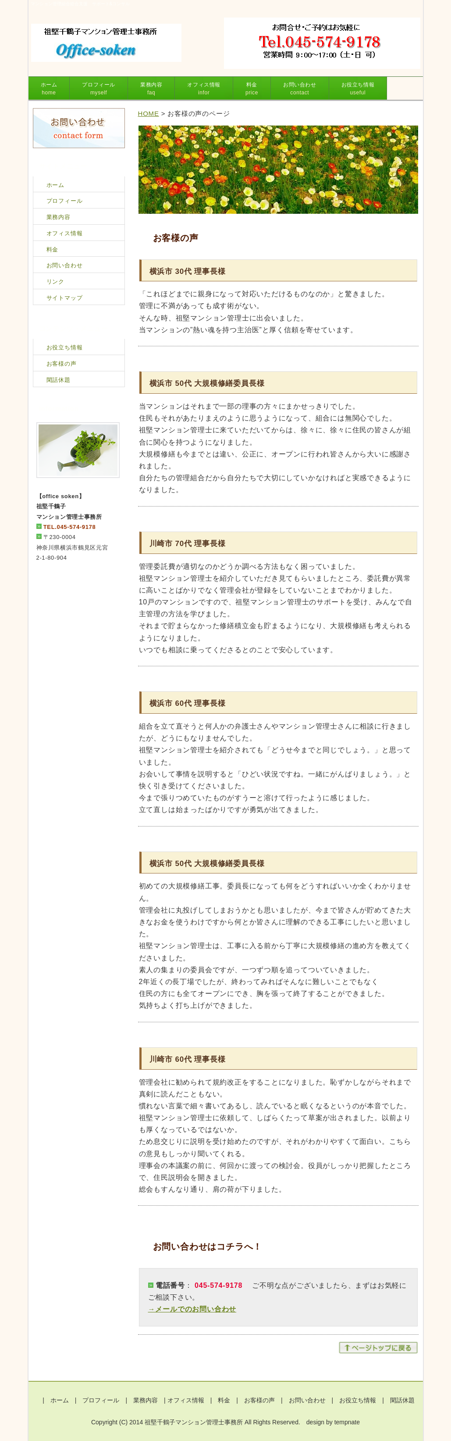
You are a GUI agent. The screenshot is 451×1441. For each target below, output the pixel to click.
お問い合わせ (299, 89)
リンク (55, 281)
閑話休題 (58, 380)
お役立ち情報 (358, 89)
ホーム (49, 89)
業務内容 (151, 89)
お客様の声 (61, 363)
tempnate (347, 1422)
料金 (251, 89)
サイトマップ (64, 298)
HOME (148, 113)
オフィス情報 (203, 89)
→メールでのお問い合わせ (192, 1309)
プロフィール (98, 89)
